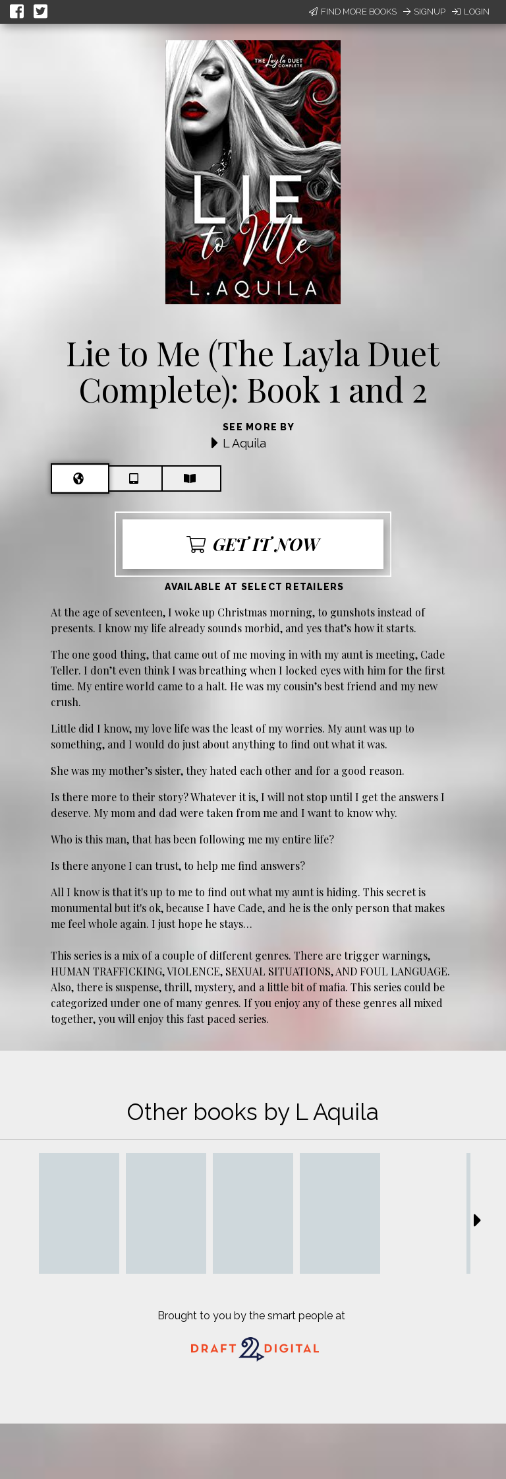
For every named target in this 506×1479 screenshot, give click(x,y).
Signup (424, 11)
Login (471, 11)
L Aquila (244, 443)
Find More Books (353, 11)
